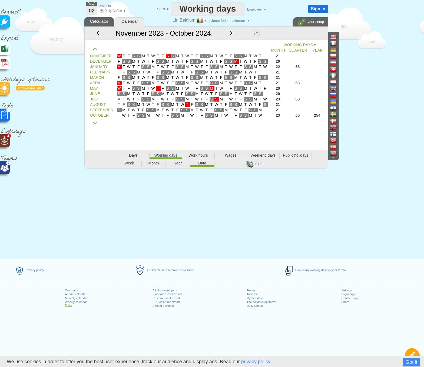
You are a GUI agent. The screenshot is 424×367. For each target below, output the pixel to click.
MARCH (97, 77)
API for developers (165, 290)
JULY (94, 99)
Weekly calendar (76, 302)
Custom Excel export (166, 298)
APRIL (95, 83)
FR (156, 9)
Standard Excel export (167, 294)
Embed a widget (163, 305)
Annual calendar (76, 294)
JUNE (95, 94)
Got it (411, 362)
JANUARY (99, 67)
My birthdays (255, 298)
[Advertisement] (206, 213)
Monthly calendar (76, 298)
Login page (348, 294)
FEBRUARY (100, 72)
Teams (251, 290)
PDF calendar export (166, 302)
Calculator (71, 290)
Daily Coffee (255, 305)
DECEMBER (100, 61)
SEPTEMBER (101, 110)
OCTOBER (99, 115)
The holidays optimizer (261, 302)
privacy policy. (256, 361)
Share (345, 302)
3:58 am (105, 6)
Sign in (318, 8)
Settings (346, 290)
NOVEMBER (101, 56)
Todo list (252, 294)
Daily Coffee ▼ (112, 11)
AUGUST (98, 104)
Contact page (350, 298)
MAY (94, 88)
